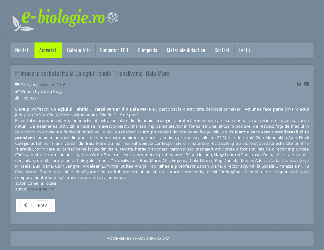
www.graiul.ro (41, 189)
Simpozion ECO (114, 50)
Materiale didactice (186, 50)
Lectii (244, 50)
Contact (222, 50)
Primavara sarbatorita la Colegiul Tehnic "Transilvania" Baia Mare (92, 73)
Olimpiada (147, 50)
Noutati (22, 50)
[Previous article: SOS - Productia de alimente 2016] (35, 205)
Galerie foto (78, 50)
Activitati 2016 (52, 84)
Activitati (48, 50)
